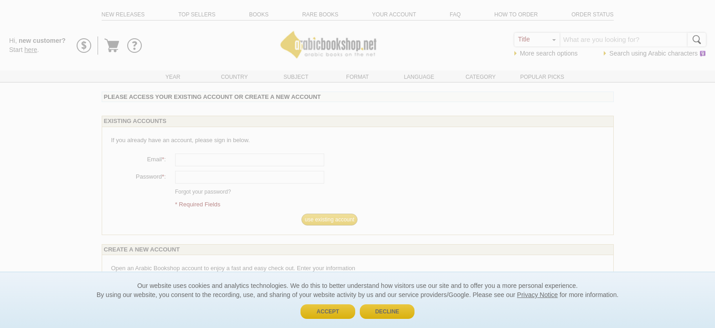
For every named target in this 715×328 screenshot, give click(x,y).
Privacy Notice (537, 294)
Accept (327, 311)
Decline (387, 311)
